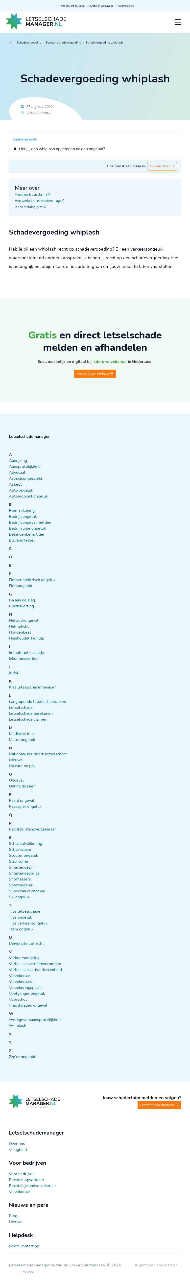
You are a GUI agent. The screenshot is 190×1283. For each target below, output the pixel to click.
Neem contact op (24, 1246)
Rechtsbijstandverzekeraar (32, 1185)
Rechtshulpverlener (26, 1180)
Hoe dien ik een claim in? (32, 194)
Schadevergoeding (29, 43)
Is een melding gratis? (30, 207)
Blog (13, 1216)
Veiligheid (18, 1149)
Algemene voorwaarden (156, 1265)
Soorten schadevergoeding (63, 43)
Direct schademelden (159, 1105)
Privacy (27, 1272)
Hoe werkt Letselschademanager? (39, 201)
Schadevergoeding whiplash (104, 43)
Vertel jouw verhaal (95, 373)
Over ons (17, 1143)
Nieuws (16, 1222)
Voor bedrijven (22, 1174)
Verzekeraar (19, 1191)
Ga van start (162, 166)
